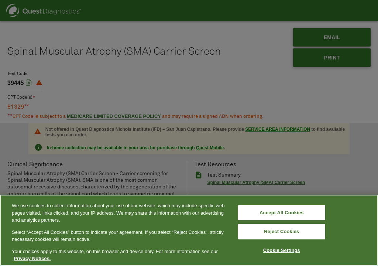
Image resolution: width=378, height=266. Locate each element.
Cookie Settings (281, 250)
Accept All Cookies (282, 212)
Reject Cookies (281, 231)
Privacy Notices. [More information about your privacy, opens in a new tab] (32, 258)
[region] (189, 230)
